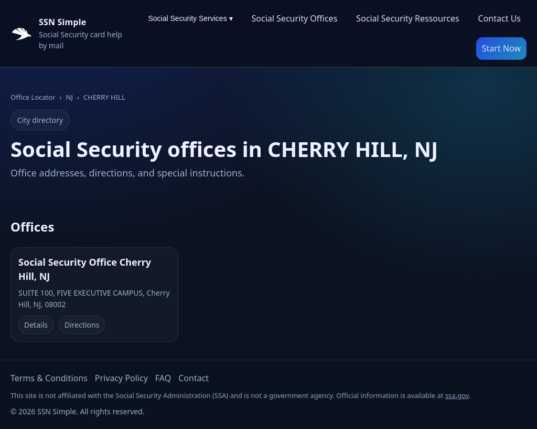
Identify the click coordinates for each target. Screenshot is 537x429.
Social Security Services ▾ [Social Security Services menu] (190, 18)
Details (36, 325)
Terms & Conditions (49, 378)
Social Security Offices (295, 18)
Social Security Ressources (407, 18)
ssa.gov (457, 395)
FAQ (163, 378)
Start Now (501, 48)
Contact (193, 378)
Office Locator (33, 97)
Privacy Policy (121, 378)
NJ (69, 97)
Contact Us (499, 18)
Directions (82, 325)
